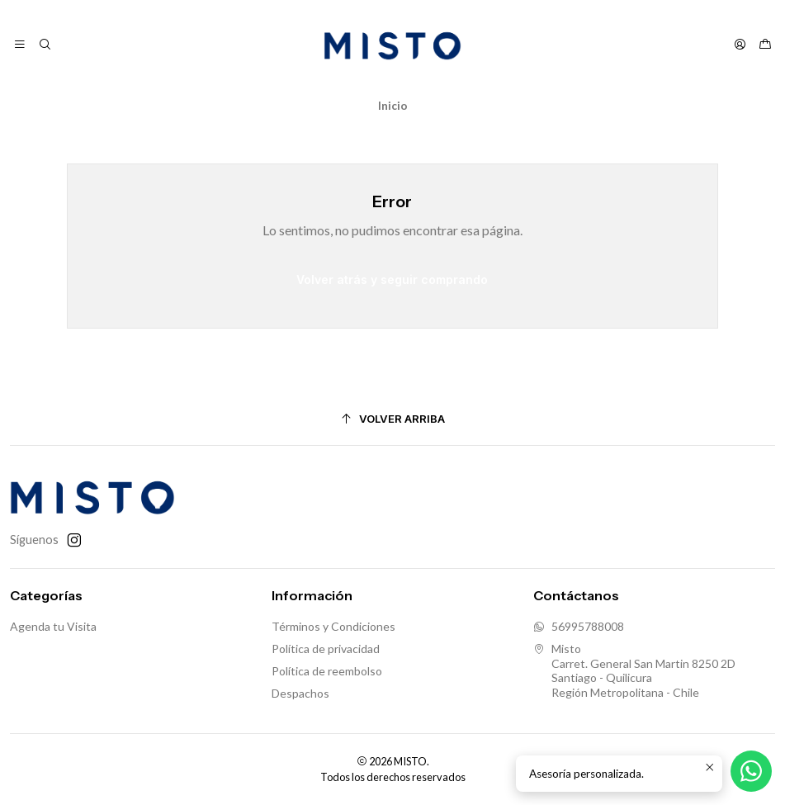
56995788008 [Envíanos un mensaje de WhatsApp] (578, 626)
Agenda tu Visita (53, 626)
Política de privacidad (326, 649)
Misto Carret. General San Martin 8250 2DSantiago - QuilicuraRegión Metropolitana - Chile (634, 670)
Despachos (300, 693)
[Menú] (20, 44)
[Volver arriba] (392, 419)
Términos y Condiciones (333, 626)
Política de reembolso (327, 671)
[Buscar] (44, 44)
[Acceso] (740, 44)
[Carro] (765, 44)
